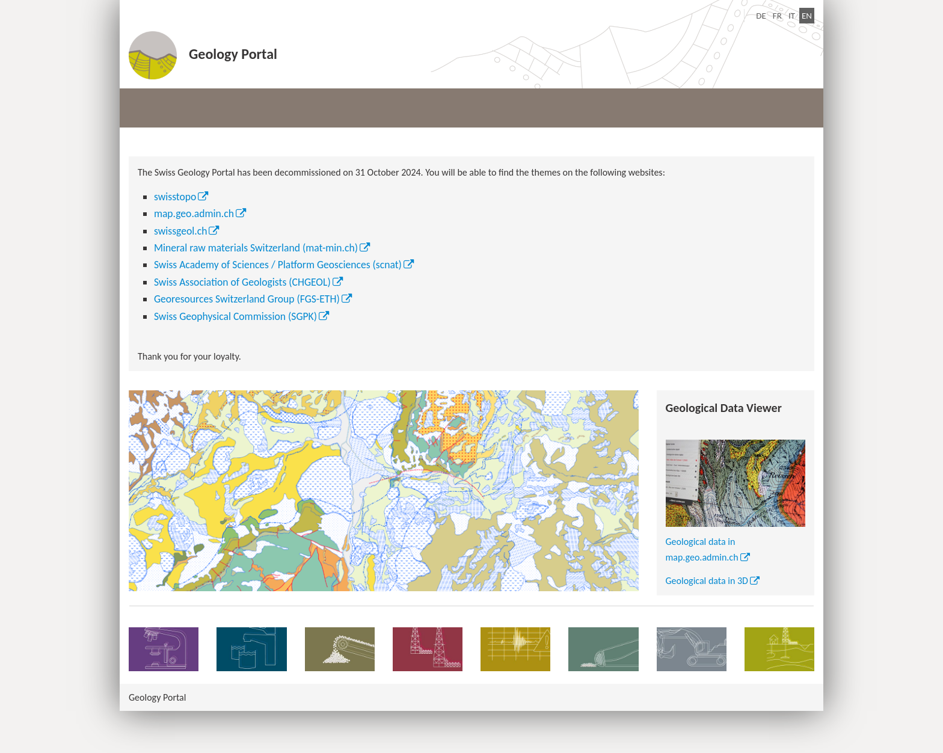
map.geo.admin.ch (194, 213)
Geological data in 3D (707, 580)
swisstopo (175, 196)
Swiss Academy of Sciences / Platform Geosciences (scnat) (278, 264)
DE (761, 15)
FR (777, 15)
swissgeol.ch (180, 231)
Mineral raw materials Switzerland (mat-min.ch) (256, 247)
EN (808, 14)
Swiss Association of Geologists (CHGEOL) (242, 282)
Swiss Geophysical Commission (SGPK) (235, 316)
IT (791, 15)
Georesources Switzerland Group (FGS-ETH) (247, 299)
